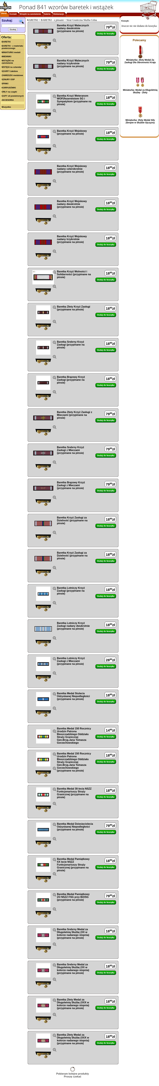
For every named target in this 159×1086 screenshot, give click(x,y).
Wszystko (6, 107)
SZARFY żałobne (10, 71)
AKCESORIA (8, 100)
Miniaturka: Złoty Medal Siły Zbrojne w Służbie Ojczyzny (140, 121)
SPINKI (5, 83)
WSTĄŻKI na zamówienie (8, 61)
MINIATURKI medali (11, 52)
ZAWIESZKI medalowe (12, 75)
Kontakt (13, 14)
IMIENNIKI (6, 56)
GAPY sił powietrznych (13, 96)
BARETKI (6, 42)
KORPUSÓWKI (9, 87)
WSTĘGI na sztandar (11, 67)
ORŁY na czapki (9, 92)
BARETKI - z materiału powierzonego (12, 47)
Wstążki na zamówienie (30, 14)
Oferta (4, 13)
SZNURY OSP (8, 79)
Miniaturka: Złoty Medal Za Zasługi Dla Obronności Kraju (140, 61)
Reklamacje (58, 14)
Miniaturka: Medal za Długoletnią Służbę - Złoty (140, 91)
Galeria (47, 14)
